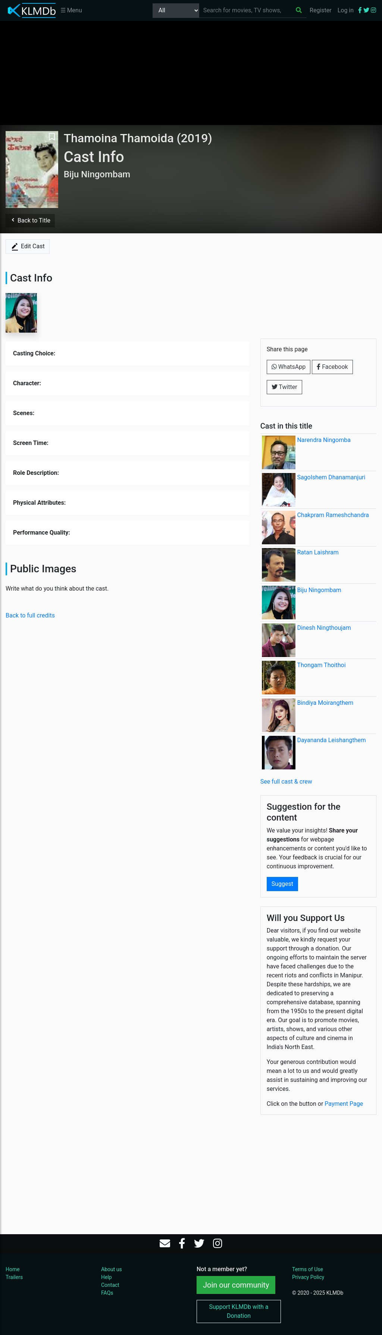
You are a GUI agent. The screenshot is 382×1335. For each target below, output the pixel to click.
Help (106, 1277)
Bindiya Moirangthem (325, 702)
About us (111, 1269)
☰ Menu (71, 10)
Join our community (236, 1284)
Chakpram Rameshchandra (333, 515)
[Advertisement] (191, 73)
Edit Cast (27, 246)
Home (13, 1269)
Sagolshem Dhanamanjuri (331, 477)
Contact (110, 1285)
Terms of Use (307, 1269)
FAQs (107, 1293)
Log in (346, 10)
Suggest (282, 883)
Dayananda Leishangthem (331, 740)
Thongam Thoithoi (321, 665)
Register (321, 10)
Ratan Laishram (317, 552)
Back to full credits (30, 615)
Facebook (332, 366)
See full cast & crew (286, 781)
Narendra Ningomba (323, 440)
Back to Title (30, 220)
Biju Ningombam (319, 590)
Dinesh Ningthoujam (324, 627)
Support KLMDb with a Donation (238, 1311)
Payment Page (344, 1103)
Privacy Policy (308, 1277)
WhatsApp (289, 366)
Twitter (284, 386)
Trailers (14, 1277)
